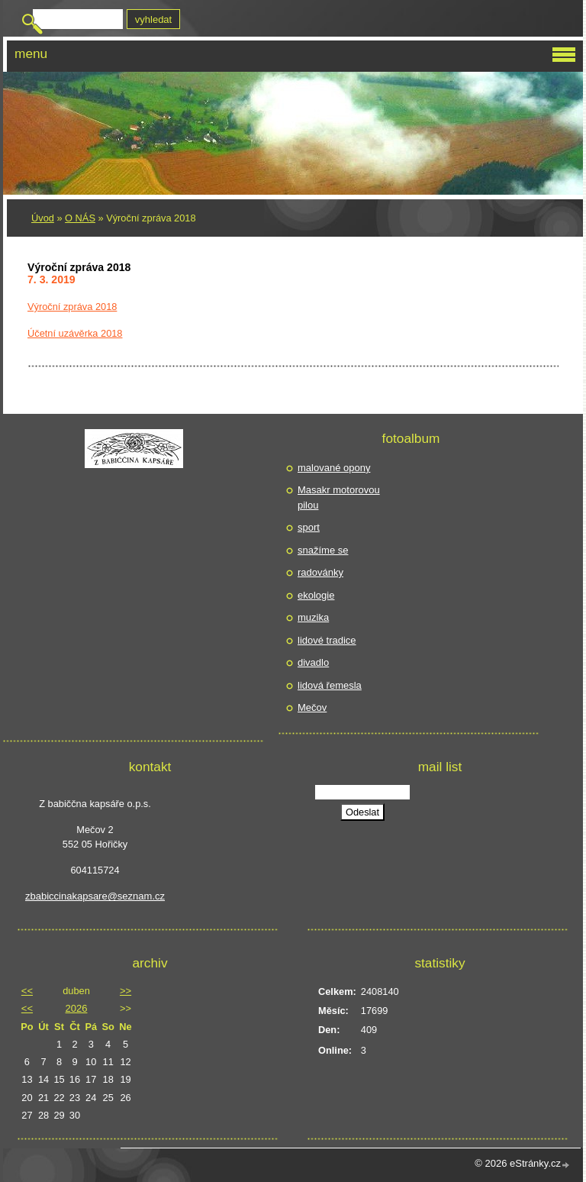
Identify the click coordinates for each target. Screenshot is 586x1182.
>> (125, 990)
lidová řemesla (330, 685)
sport (309, 527)
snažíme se (323, 550)
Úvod (42, 218)
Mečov (312, 707)
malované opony (334, 467)
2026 (77, 1008)
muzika (313, 617)
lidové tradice (327, 640)
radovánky (320, 572)
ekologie (316, 595)
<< (27, 990)
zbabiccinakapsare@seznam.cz (95, 896)
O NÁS (80, 218)
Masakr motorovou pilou (339, 497)
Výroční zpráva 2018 (72, 306)
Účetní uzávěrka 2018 (75, 333)
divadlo (313, 662)
